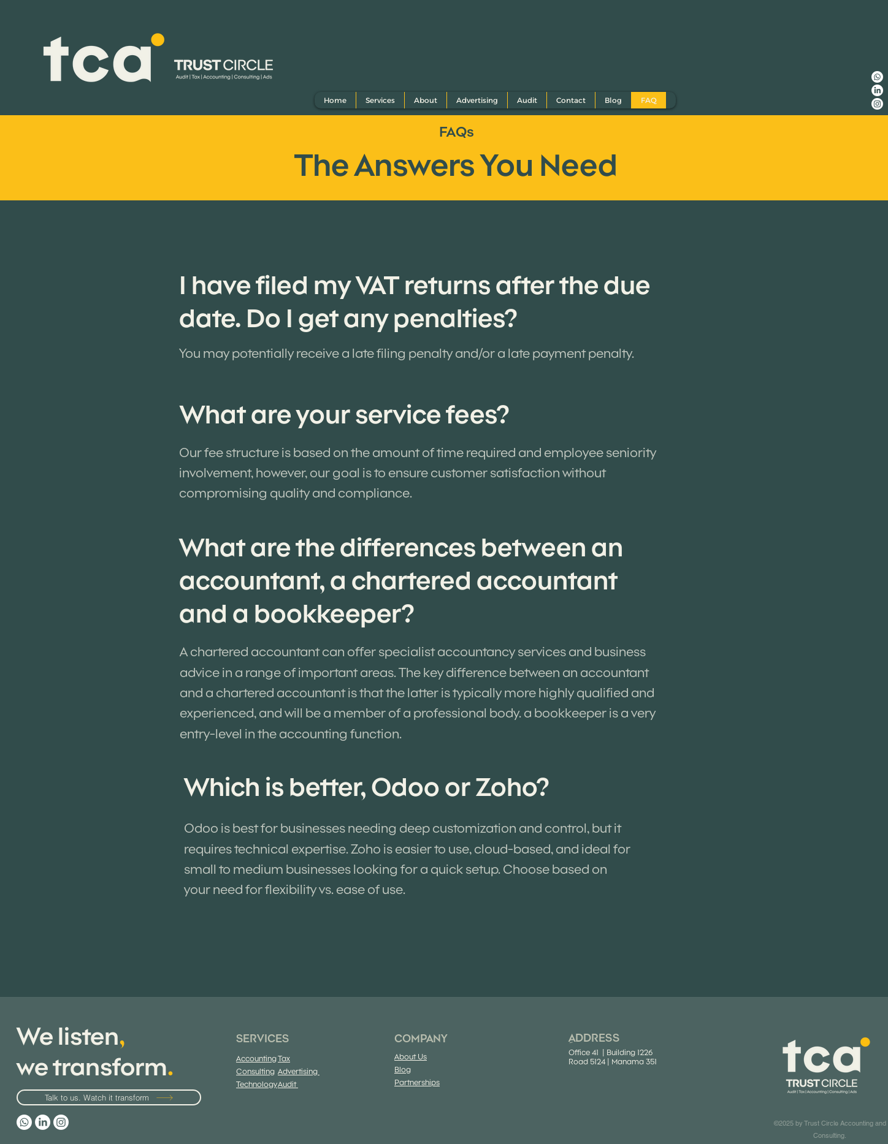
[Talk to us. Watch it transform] (109, 1097)
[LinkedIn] (877, 90)
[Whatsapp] (877, 77)
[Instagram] (877, 104)
